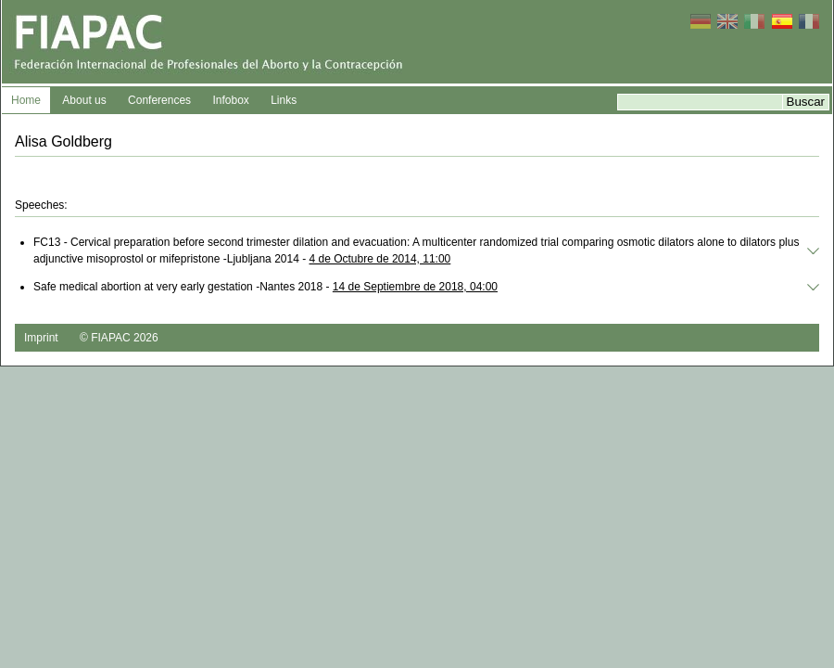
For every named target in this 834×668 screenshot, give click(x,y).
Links (284, 100)
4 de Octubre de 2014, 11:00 (380, 258)
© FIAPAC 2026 (119, 337)
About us (84, 100)
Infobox (230, 100)
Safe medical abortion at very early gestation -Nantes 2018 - (265, 286)
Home (26, 100)
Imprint (41, 337)
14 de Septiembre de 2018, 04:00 (415, 286)
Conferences (159, 100)
